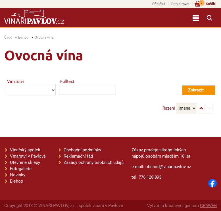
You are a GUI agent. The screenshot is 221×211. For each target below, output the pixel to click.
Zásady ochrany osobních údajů (94, 162)
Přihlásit (158, 4)
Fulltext (67, 81)
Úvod (8, 37)
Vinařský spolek (25, 149)
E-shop (23, 37)
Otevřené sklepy (25, 162)
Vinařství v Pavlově (28, 156)
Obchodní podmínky (82, 149)
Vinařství (15, 81)
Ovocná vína (44, 37)
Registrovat (180, 4)
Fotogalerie (21, 168)
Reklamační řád (78, 156)
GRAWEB (208, 205)
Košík (207, 3)
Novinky (17, 174)
